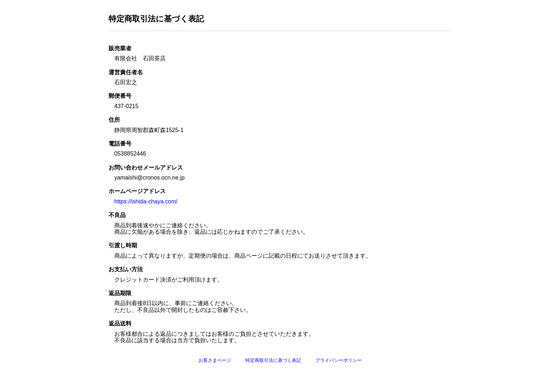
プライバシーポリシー (338, 360)
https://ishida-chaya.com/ (146, 201)
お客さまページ (215, 360)
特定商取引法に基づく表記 (273, 360)
